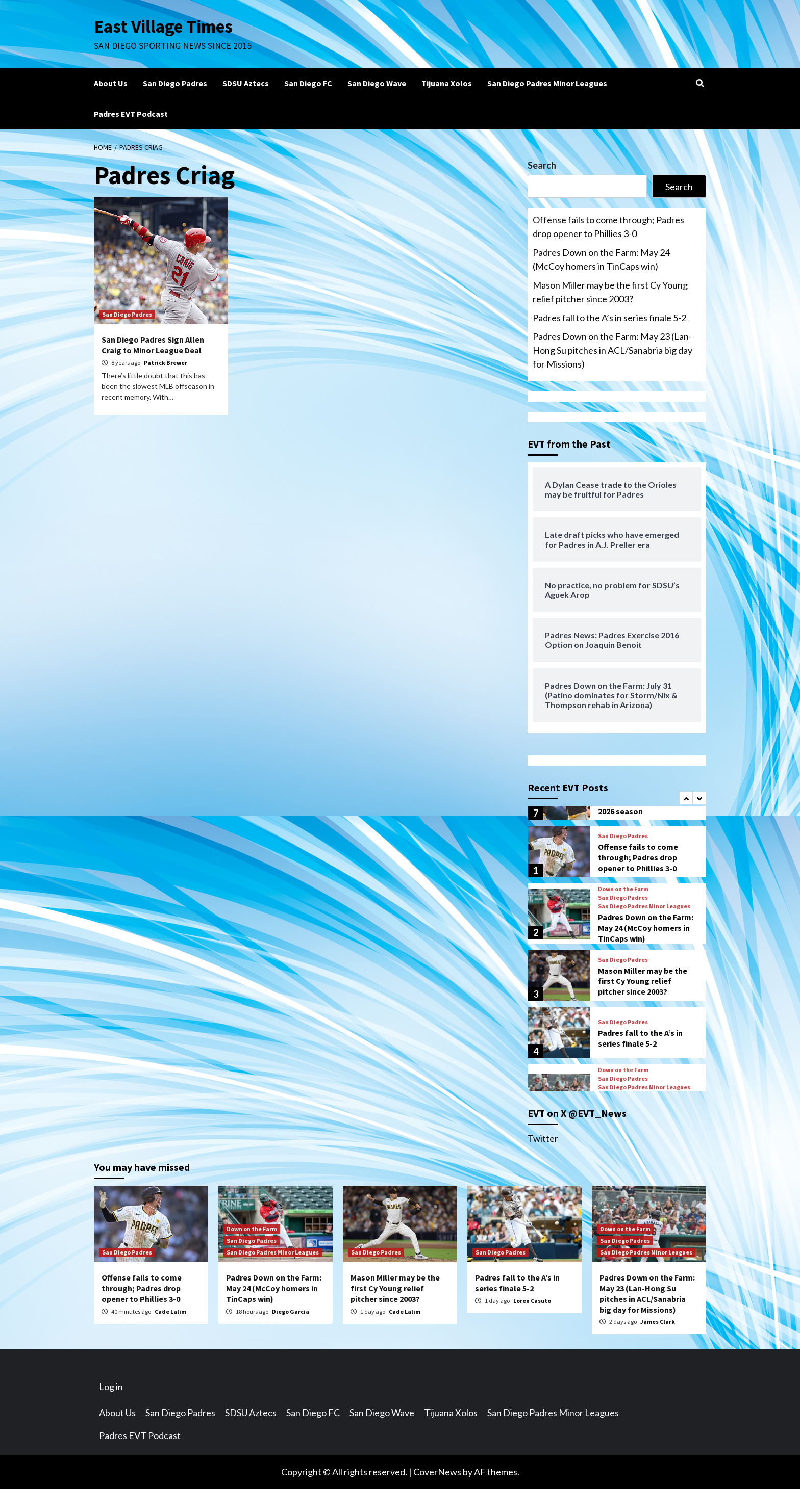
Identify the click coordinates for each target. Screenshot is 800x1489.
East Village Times (163, 26)
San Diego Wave (376, 83)
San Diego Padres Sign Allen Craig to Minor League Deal (153, 344)
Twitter (543, 1138)
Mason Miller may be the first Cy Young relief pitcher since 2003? (610, 291)
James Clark (657, 1321)
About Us (111, 83)
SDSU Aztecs (245, 83)
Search (542, 165)
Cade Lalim (170, 1311)
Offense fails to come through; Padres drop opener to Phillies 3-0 (608, 226)
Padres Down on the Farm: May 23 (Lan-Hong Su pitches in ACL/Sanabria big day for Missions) (612, 350)
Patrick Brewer (165, 363)
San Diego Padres (175, 83)
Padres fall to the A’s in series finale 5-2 (609, 317)
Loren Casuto (532, 1300)
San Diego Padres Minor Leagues (547, 83)
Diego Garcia (290, 1311)
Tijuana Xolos (446, 83)
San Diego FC (308, 83)
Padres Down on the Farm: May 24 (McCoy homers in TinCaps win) (601, 259)
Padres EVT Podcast (131, 114)
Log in (111, 1386)
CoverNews (437, 1471)
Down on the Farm (623, 889)
